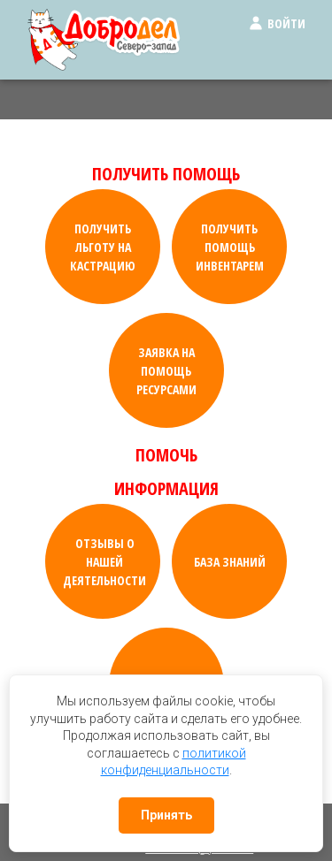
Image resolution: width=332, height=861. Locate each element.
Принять (166, 815)
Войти (276, 23)
